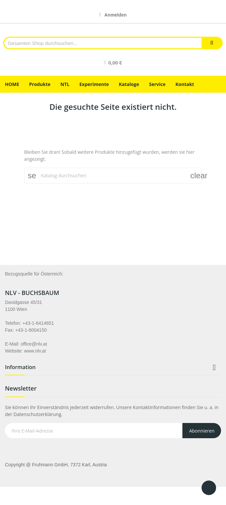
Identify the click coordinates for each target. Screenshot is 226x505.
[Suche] (113, 175)
